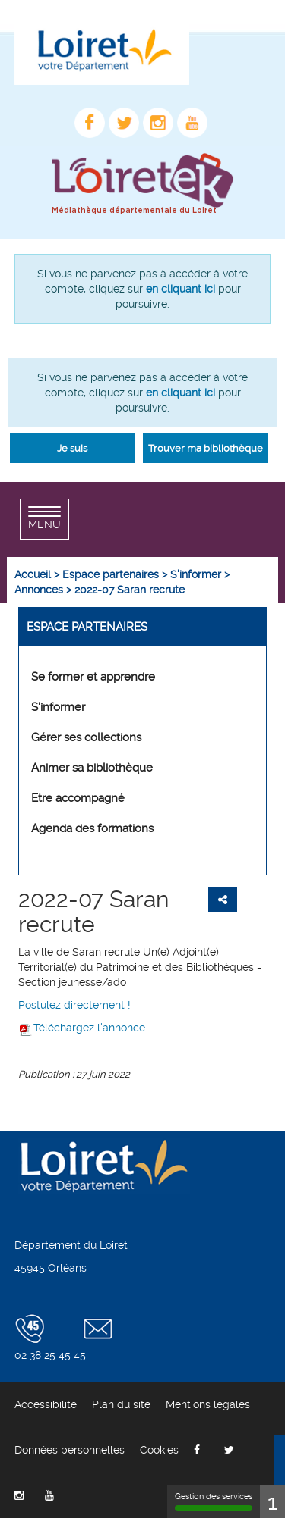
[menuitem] (32, 574)
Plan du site (121, 1404)
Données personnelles (69, 1450)
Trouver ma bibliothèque (205, 448)
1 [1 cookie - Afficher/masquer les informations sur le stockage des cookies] (272, 1501)
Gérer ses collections (86, 737)
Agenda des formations (92, 828)
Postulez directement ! (74, 1005)
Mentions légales (208, 1404)
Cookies (159, 1450)
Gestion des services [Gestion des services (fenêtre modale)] (213, 1501)
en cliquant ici (180, 289)
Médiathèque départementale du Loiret (134, 210)
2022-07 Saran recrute (93, 911)
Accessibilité (45, 1404)
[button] (72, 448)
